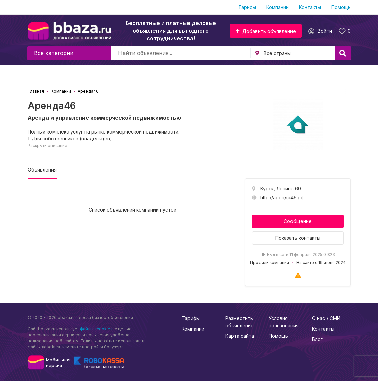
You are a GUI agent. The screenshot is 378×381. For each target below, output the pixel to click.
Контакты (310, 7)
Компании (277, 7)
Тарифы (247, 7)
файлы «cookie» (96, 328)
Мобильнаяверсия (58, 362)
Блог (317, 339)
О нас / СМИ (326, 318)
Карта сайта (239, 336)
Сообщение (298, 221)
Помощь (341, 7)
